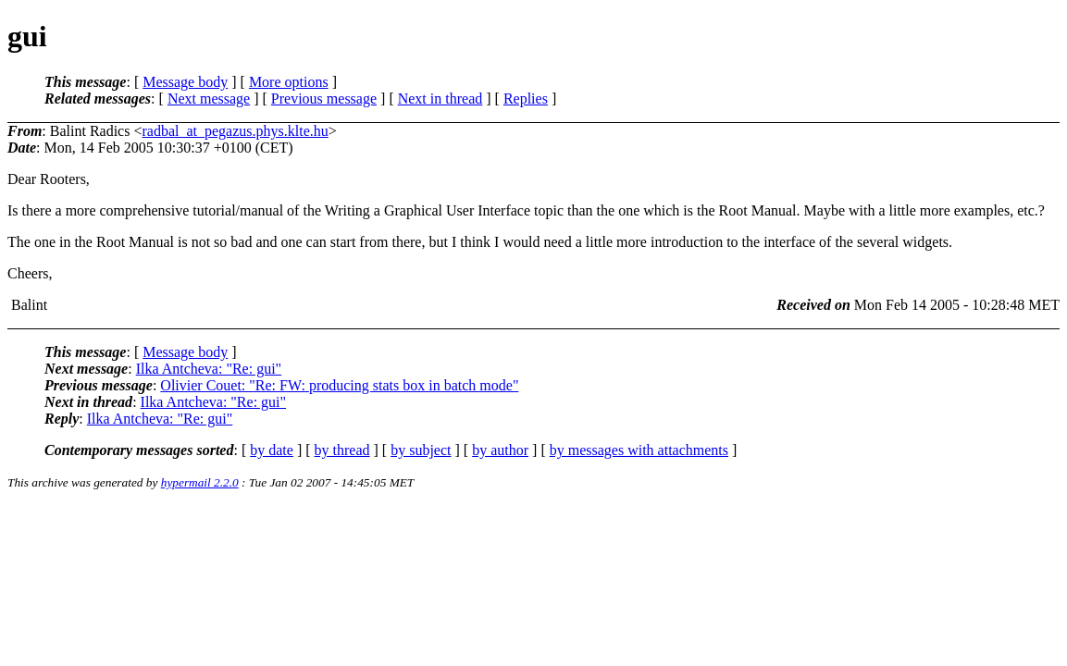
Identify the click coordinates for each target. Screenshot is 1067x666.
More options (289, 82)
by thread (342, 450)
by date (271, 450)
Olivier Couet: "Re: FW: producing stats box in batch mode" (339, 385)
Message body (185, 82)
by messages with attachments (639, 450)
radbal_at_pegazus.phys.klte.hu (235, 131)
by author (500, 450)
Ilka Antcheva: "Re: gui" (208, 368)
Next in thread (440, 98)
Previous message (324, 98)
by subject (421, 450)
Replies (525, 98)
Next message (208, 98)
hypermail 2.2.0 (200, 482)
